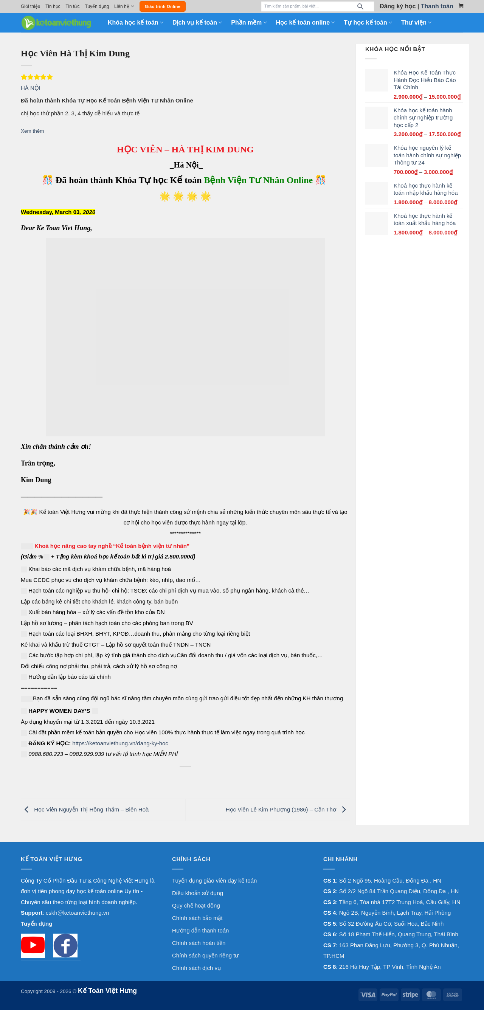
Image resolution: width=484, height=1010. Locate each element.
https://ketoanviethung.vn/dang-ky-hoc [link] (120, 743)
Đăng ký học (398, 6)
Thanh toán (437, 6)
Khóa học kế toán (135, 22)
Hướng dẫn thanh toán (200, 930)
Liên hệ (124, 6)
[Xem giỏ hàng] (461, 5)
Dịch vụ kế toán (197, 22)
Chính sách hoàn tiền (198, 943)
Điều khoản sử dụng (197, 893)
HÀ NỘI (30, 88)
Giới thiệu (30, 6)
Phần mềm (249, 22)
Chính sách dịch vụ (196, 968)
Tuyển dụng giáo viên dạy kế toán (214, 880)
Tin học (52, 6)
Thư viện (416, 22)
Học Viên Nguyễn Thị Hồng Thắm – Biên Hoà (85, 809)
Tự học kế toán (368, 22)
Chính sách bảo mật (197, 918)
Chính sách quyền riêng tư (205, 955)
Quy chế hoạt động (196, 905)
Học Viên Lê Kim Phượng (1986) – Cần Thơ (288, 809)
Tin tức (73, 6)
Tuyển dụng (97, 6)
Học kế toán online (305, 22)
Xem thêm (32, 131)
